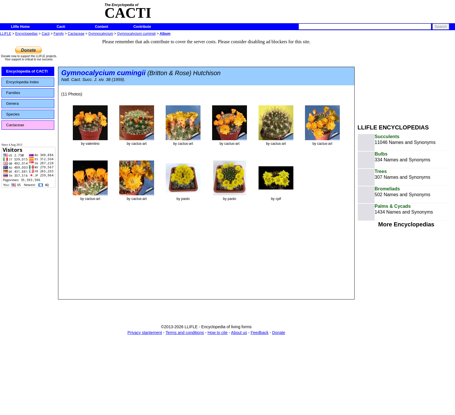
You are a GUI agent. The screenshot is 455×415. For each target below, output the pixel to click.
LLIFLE (5, 34)
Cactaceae (76, 34)
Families (13, 93)
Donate (278, 332)
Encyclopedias (26, 34)
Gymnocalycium (101, 34)
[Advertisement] (406, 77)
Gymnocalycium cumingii (136, 34)
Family (59, 34)
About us (239, 332)
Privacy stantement (144, 332)
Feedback (259, 332)
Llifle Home (20, 27)
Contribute (142, 27)
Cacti (61, 27)
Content (101, 27)
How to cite (217, 332)
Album (165, 34)
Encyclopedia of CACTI (27, 71)
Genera (12, 103)
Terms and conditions (184, 332)
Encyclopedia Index (22, 82)
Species (12, 114)
